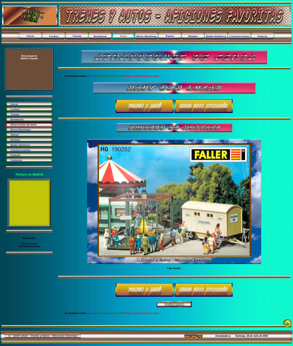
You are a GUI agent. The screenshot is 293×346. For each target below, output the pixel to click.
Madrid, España (29, 57)
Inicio (90, 76)
